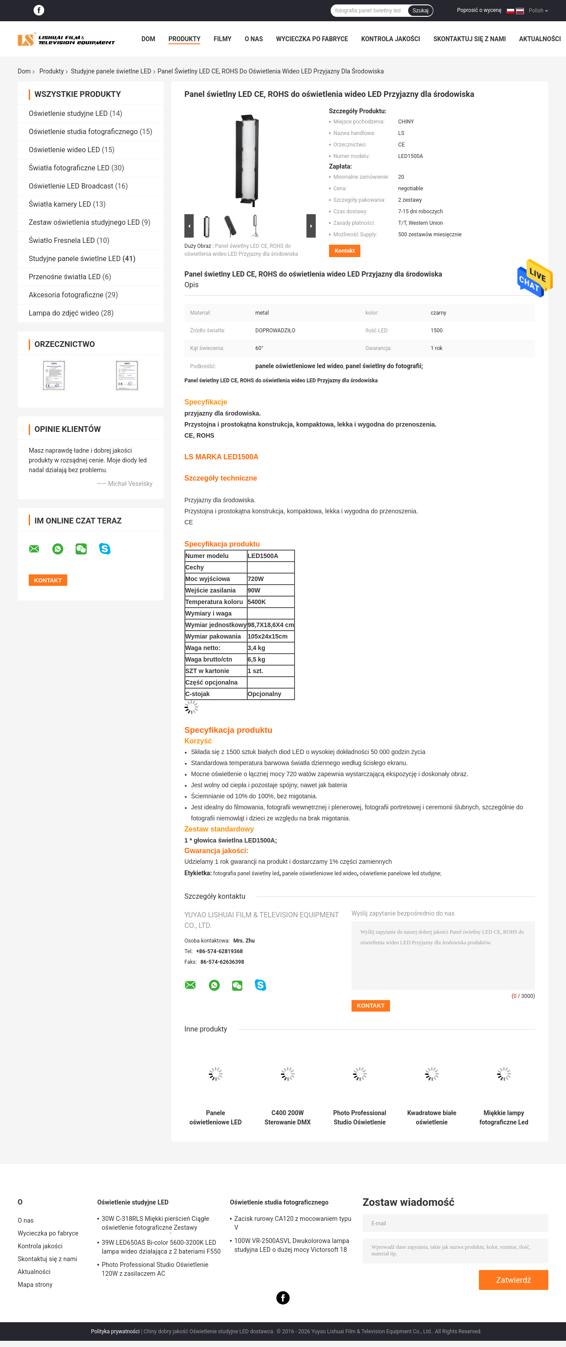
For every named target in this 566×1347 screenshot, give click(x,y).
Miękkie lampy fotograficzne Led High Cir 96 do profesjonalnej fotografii (503, 1117)
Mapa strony (35, 1284)
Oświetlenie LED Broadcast (71, 186)
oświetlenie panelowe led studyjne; (400, 873)
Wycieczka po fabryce (312, 38)
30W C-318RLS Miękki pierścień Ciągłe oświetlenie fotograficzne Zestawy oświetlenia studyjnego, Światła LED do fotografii (156, 1224)
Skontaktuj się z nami (469, 38)
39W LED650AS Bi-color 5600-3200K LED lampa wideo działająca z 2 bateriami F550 (161, 1247)
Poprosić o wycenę (479, 10)
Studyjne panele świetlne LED (111, 71)
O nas (254, 38)
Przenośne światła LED (65, 277)
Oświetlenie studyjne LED (68, 113)
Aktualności (540, 38)
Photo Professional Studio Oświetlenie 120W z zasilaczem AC (359, 1117)
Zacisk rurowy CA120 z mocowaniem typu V (292, 1223)
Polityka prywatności (115, 1331)
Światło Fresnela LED (62, 240)
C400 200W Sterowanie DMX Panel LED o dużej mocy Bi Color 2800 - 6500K (287, 1117)
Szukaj (420, 11)
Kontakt (345, 250)
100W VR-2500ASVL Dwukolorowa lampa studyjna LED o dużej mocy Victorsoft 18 (291, 1245)
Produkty (184, 38)
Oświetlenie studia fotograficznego (83, 131)
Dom (148, 38)
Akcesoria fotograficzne (66, 295)
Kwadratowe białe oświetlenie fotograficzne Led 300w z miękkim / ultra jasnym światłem (431, 1117)
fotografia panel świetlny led (246, 873)
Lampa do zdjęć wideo (64, 313)
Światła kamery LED (60, 204)
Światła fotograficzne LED (69, 168)
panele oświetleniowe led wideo (319, 873)
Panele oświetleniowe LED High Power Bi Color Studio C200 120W (216, 1117)
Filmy (222, 38)
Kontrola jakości (390, 38)
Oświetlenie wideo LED (64, 150)
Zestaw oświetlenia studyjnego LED (84, 222)
